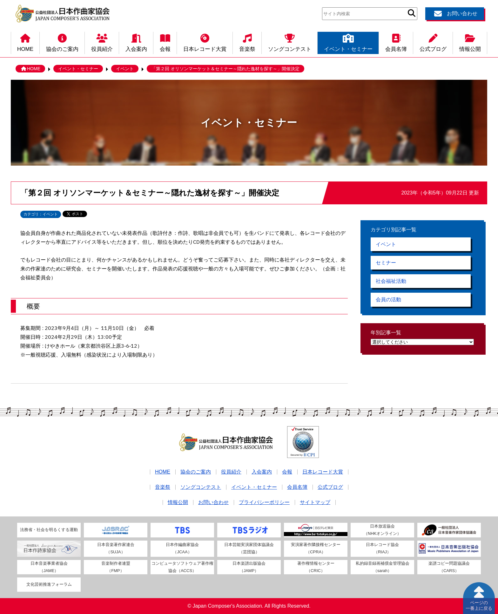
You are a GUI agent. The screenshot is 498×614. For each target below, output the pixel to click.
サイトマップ (315, 502)
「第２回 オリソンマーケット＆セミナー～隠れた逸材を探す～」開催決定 (225, 68)
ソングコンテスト (290, 42)
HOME (25, 42)
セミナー (386, 263)
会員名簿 (396, 42)
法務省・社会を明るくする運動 (49, 529)
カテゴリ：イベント (41, 214)
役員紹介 (102, 42)
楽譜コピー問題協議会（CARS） (449, 567)
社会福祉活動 (391, 281)
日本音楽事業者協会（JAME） (49, 567)
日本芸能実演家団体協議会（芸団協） (249, 548)
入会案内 (136, 42)
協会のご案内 (62, 42)
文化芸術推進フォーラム (49, 584)
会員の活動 (388, 300)
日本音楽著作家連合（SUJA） (115, 548)
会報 (165, 42)
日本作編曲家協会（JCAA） (182, 548)
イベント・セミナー (348, 42)
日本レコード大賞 (205, 42)
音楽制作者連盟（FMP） (115, 567)
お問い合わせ (454, 13)
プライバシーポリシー (264, 502)
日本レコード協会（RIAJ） (382, 548)
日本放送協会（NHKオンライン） (382, 530)
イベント (125, 68)
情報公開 (470, 42)
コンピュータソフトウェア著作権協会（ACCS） (182, 567)
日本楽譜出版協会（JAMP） (249, 567)
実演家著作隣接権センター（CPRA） (315, 548)
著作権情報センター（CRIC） (315, 567)
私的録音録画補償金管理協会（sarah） (382, 567)
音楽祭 (247, 42)
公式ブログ (433, 42)
